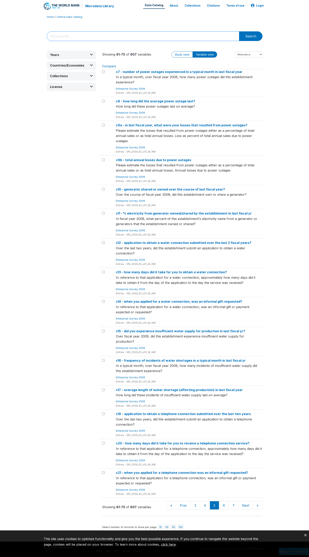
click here (168, 544)
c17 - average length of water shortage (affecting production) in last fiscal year (179, 390)
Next (245, 505)
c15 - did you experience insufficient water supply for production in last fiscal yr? (180, 331)
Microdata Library (99, 6)
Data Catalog (154, 5)
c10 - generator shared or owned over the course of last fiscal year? (170, 189)
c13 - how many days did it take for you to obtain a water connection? (171, 272)
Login (257, 5)
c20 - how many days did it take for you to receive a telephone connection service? (182, 443)
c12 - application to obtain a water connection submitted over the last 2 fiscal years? (183, 243)
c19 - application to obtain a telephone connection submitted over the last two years (183, 414)
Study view (182, 54)
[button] (71, 55)
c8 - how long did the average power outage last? (155, 101)
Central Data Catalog (69, 16)
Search (250, 36)
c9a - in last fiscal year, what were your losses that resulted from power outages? (181, 125)
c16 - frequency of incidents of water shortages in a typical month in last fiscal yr (181, 360)
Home (50, 16)
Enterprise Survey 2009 (131, 88)
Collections (193, 5)
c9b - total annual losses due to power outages (153, 160)
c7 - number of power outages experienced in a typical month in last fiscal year (179, 72)
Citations (213, 5)
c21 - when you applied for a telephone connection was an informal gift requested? (182, 473)
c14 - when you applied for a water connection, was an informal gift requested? (179, 301)
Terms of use (235, 5)
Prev (183, 505)
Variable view (205, 54)
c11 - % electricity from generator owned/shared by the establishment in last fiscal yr (184, 213)
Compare (109, 66)
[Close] (305, 534)
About (174, 5)
